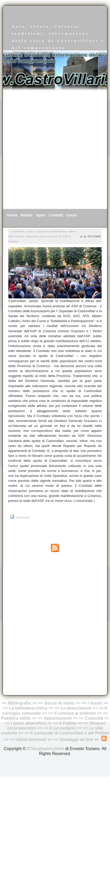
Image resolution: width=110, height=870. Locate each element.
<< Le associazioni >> (75, 708)
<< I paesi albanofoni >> (28, 723)
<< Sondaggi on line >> (76, 739)
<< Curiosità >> (94, 718)
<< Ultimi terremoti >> (30, 739)
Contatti (56, 215)
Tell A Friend (23, 517)
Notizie (27, 215)
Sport (41, 215)
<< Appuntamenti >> (58, 718)
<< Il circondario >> (63, 728)
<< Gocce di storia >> (59, 703)
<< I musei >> (95, 703)
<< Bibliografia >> (19, 703)
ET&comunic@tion (45, 748)
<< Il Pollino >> (68, 723)
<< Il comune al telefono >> (75, 713)
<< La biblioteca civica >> (28, 708)
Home (12, 215)
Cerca (71, 215)
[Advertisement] (55, 150)
